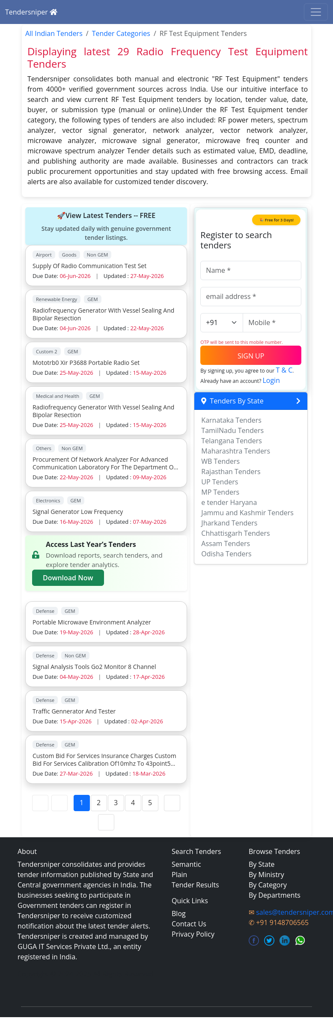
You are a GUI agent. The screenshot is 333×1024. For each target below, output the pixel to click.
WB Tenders (220, 461)
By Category (268, 885)
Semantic (186, 864)
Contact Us (189, 923)
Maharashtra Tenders (235, 451)
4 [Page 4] (133, 802)
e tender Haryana (229, 502)
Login (271, 380)
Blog (179, 913)
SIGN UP (251, 356)
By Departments (274, 895)
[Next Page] (172, 803)
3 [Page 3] (116, 802)
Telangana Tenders (231, 440)
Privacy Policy (193, 934)
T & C (284, 370)
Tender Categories (121, 33)
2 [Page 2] (99, 802)
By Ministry (266, 874)
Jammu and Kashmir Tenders (247, 512)
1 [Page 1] (81, 802)
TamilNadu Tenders (232, 430)
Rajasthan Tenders (230, 471)
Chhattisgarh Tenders (235, 533)
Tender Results (195, 885)
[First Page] (40, 803)
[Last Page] (106, 822)
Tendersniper (31, 12)
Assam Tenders (225, 543)
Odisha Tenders (226, 553)
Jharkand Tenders (229, 523)
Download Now (68, 577)
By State (262, 864)
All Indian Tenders (54, 33)
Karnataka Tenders (231, 420)
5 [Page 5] (150, 802)
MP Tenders (220, 492)
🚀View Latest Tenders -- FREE (106, 226)
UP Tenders (219, 482)
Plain (179, 874)
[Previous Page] (59, 803)
